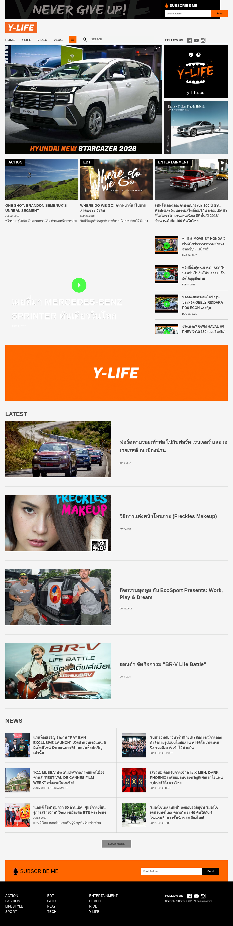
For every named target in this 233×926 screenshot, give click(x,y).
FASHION (12, 901)
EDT (50, 896)
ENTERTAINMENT (58, 788)
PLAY (51, 906)
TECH (168, 788)
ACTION (11, 896)
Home (10, 40)
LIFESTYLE (14, 906)
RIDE (167, 823)
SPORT (169, 753)
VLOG (58, 40)
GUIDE (52, 901)
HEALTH (95, 901)
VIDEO (42, 40)
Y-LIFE (26, 40)
